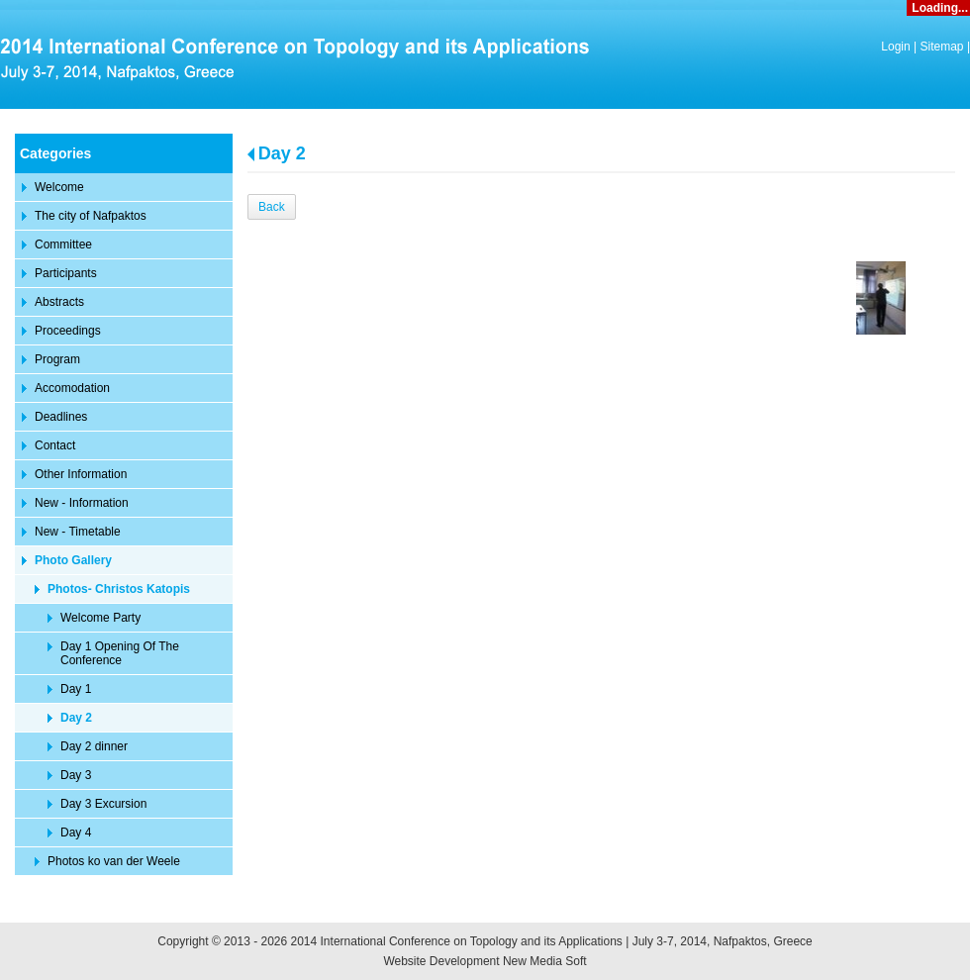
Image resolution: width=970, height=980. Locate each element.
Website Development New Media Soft (484, 961)
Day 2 (282, 153)
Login (895, 46)
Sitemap (942, 46)
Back (271, 207)
